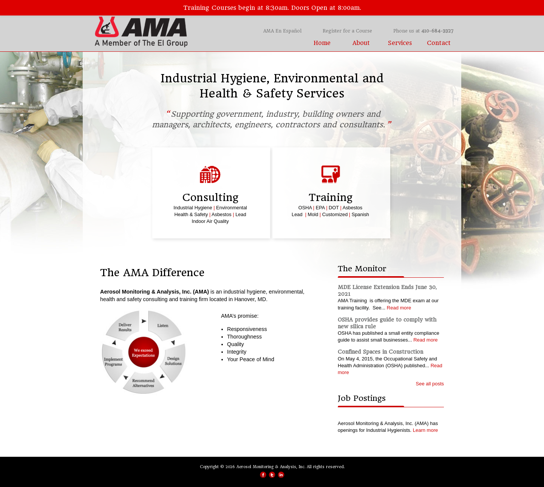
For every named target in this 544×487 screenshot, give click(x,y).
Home (322, 43)
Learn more (425, 430)
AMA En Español (282, 31)
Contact (439, 43)
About (361, 43)
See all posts (430, 384)
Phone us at (423, 31)
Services (400, 43)
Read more (399, 308)
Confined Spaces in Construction (380, 352)
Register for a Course (347, 31)
